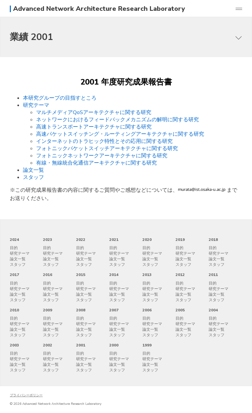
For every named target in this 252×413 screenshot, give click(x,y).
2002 (47, 345)
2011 (213, 274)
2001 (80, 345)
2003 (14, 345)
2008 (80, 310)
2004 (213, 310)
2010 (14, 310)
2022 (80, 239)
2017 (14, 274)
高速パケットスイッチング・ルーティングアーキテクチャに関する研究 (120, 134)
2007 (113, 310)
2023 (47, 239)
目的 (14, 247)
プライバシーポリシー (26, 395)
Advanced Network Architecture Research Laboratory (99, 9)
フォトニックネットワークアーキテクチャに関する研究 (101, 155)
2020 (147, 239)
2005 (180, 310)
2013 (147, 274)
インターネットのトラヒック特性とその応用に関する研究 (104, 141)
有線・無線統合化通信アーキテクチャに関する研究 (96, 163)
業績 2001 (31, 37)
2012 (180, 274)
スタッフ (33, 177)
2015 (80, 274)
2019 (180, 239)
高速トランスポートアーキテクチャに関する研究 (94, 126)
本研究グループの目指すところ (59, 98)
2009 (47, 310)
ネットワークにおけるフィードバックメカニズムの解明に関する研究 (117, 119)
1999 (147, 345)
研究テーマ (36, 105)
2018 (213, 239)
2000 (113, 345)
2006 (147, 310)
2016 (47, 274)
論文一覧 (33, 170)
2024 (14, 239)
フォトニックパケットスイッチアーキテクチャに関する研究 (107, 148)
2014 (113, 274)
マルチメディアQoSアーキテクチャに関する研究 (93, 112)
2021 (113, 239)
